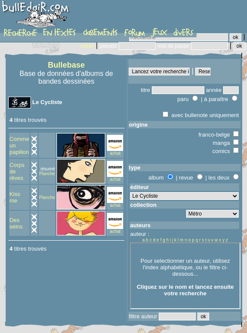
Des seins (16, 223)
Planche (47, 173)
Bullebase (66, 65)
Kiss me (15, 197)
